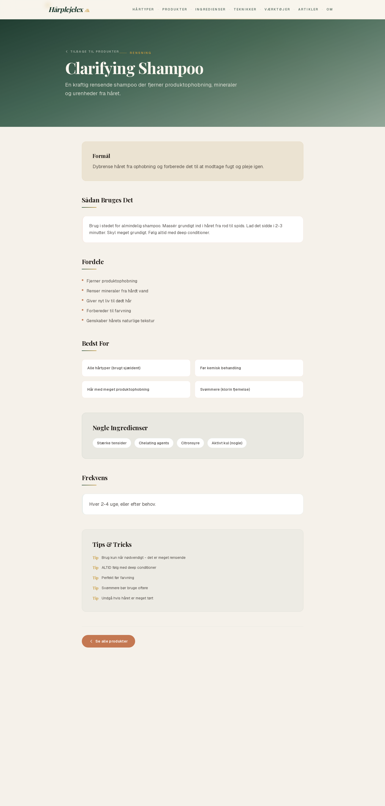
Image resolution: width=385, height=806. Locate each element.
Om (329, 9)
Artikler (308, 9)
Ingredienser (210, 9)
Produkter (174, 9)
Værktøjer (277, 9)
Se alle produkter (108, 641)
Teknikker (245, 9)
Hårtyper (143, 9)
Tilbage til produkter (92, 51)
